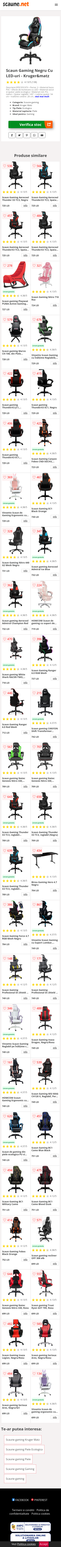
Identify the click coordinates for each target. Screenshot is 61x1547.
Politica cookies (40, 1513)
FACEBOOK (20, 1500)
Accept (44, 1544)
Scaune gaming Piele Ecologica (24, 1449)
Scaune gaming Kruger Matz (23, 1439)
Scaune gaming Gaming (20, 1469)
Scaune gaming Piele (18, 1459)
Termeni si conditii (23, 1510)
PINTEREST (39, 1500)
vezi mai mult (42, 96)
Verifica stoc (36, 124)
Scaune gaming (15, 1478)
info (25, 205)
